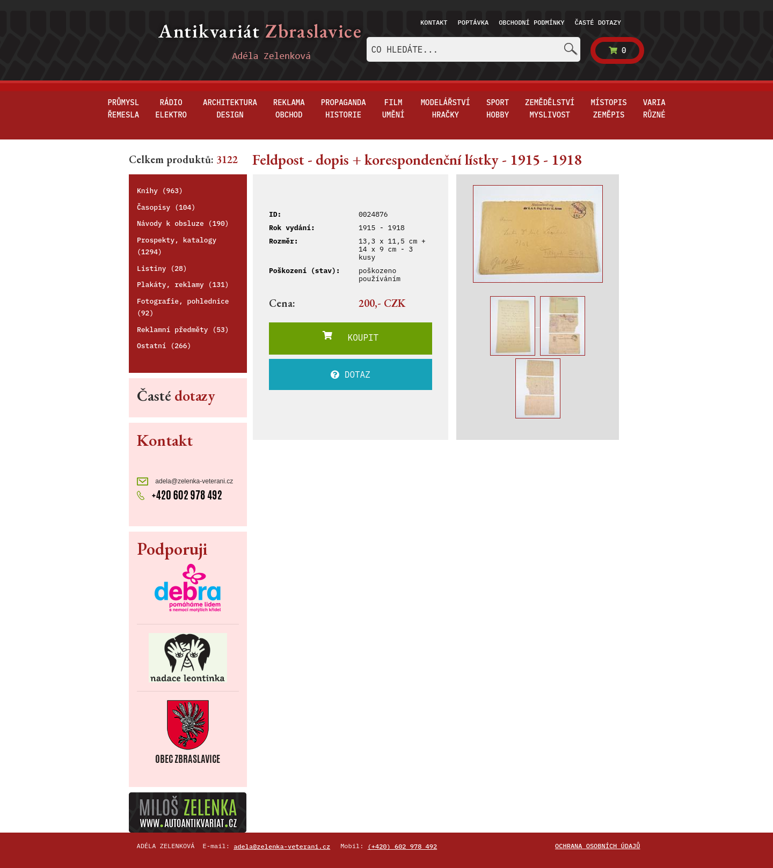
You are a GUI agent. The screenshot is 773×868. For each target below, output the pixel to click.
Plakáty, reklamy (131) (183, 284)
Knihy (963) (160, 190)
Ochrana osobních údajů (597, 846)
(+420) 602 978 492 (402, 846)
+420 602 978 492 (179, 494)
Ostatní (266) (164, 345)
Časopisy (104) (166, 207)
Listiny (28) (162, 268)
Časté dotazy (598, 22)
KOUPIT (350, 337)
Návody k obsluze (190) (183, 223)
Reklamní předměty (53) (183, 329)
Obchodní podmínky (531, 22)
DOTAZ (350, 374)
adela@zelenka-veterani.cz (185, 481)
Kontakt (433, 22)
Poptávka (473, 22)
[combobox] (473, 49)
